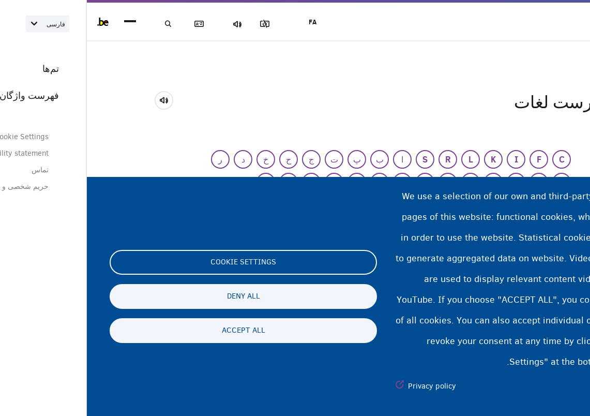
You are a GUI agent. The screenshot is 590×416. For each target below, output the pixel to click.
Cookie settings (156, 262)
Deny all (156, 296)
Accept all (156, 330)
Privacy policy (345, 386)
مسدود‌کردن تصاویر (191, 24)
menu (43, 22)
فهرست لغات (119, 24)
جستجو (83, 24)
